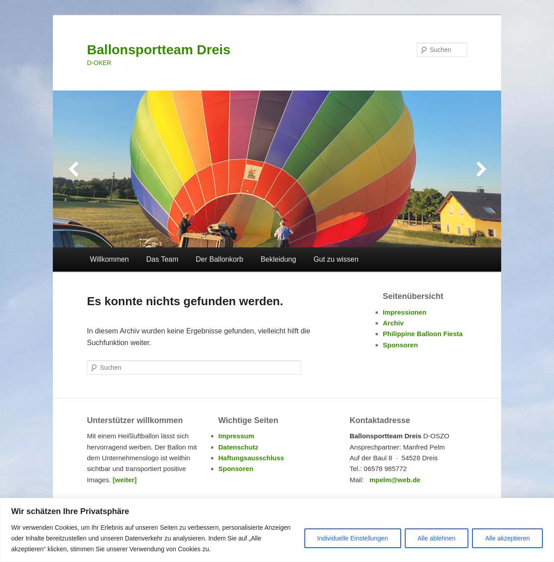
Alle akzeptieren (507, 538)
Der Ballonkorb (219, 259)
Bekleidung (278, 259)
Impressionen (405, 312)
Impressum (236, 436)
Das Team (162, 259)
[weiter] (125, 480)
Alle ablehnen (437, 538)
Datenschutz (238, 447)
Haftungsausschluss (251, 458)
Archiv (393, 323)
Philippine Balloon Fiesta (423, 333)
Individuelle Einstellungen (352, 538)
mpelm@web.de (394, 480)
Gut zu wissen (335, 259)
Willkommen (109, 259)
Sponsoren (400, 345)
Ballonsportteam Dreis (158, 49)
